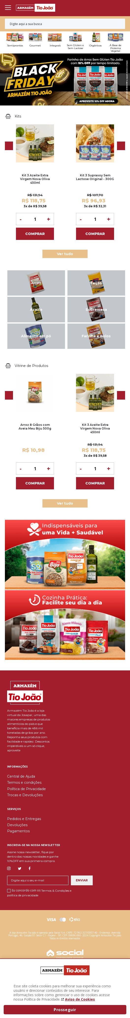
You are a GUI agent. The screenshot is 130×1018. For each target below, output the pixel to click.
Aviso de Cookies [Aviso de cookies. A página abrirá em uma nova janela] (80, 999)
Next (124, 79)
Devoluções (17, 825)
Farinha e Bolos (96, 336)
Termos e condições (24, 782)
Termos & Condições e (56, 890)
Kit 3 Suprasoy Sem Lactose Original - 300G (95, 177)
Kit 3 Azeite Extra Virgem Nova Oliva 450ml (35, 178)
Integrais (55, 45)
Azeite (36, 309)
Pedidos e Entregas (24, 819)
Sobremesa (96, 309)
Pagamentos (18, 831)
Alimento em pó (36, 336)
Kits (18, 116)
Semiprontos (15, 45)
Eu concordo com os (39, 892)
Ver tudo (65, 254)
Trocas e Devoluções (25, 795)
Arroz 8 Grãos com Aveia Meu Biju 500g (35, 426)
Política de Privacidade (26, 789)
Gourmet (35, 45)
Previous (6, 79)
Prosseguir (65, 1009)
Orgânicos (95, 45)
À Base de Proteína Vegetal (115, 48)
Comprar (35, 234)
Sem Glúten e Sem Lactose (75, 47)
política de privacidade (22, 895)
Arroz (36, 283)
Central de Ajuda (21, 776)
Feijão (96, 283)
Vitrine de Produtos (32, 366)
